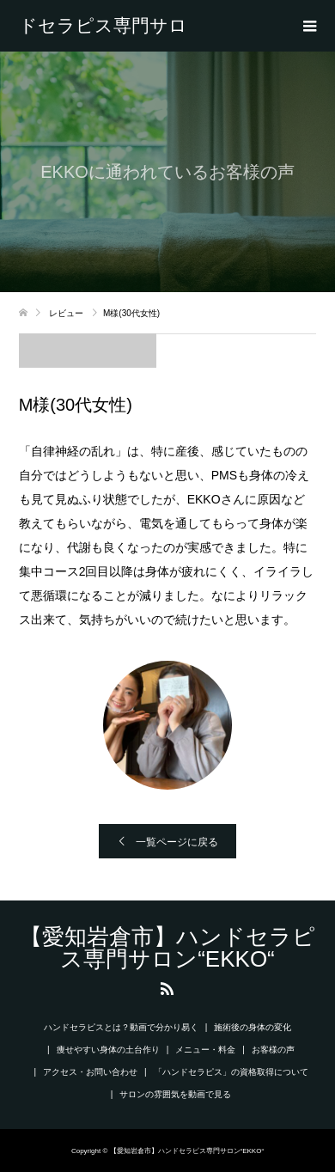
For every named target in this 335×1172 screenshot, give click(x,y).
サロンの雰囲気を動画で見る (175, 1094)
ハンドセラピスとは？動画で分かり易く (121, 1027)
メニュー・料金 (205, 1049)
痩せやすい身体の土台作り (108, 1049)
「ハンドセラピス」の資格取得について (231, 1072)
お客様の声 (273, 1049)
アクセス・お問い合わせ (90, 1072)
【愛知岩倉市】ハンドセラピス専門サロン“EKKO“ (103, 26)
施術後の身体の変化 (252, 1027)
